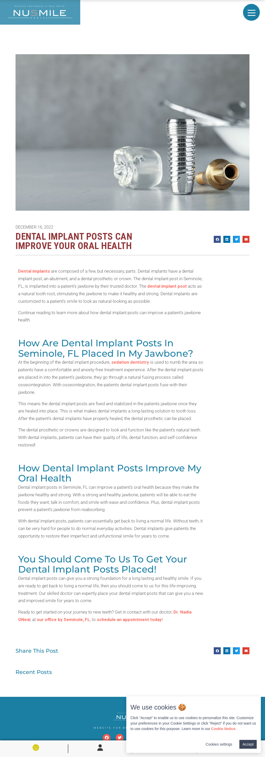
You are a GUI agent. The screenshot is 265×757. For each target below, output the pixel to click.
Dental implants (34, 271)
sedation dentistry (130, 362)
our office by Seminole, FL (63, 619)
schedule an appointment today (129, 619)
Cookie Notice (223, 729)
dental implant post (167, 286)
